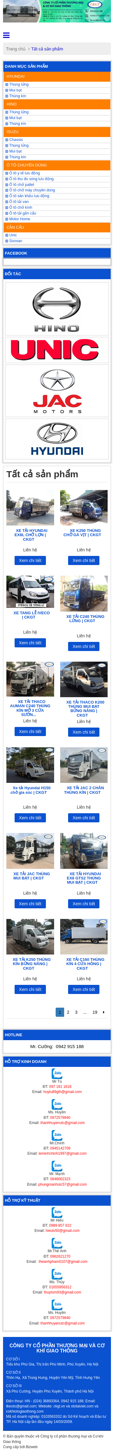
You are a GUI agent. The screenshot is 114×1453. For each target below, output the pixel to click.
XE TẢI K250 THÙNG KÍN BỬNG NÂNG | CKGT (32, 964)
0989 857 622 (60, 1225)
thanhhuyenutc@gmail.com (62, 1123)
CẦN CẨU (15, 227)
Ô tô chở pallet (19, 185)
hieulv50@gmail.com (63, 1231)
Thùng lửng (17, 145)
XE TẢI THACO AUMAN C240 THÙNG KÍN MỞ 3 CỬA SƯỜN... (30, 708)
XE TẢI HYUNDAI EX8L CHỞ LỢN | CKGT (31, 535)
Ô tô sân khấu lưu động (27, 196)
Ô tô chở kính (18, 207)
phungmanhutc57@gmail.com (62, 1184)
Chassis (14, 140)
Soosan (13, 241)
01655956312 (60, 1287)
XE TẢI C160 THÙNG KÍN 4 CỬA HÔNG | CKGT (85, 964)
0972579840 (60, 1117)
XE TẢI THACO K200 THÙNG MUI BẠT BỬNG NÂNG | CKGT (85, 709)
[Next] (104, 1012)
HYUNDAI (16, 76)
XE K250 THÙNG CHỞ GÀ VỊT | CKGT (82, 532)
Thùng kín (15, 96)
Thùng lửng (17, 84)
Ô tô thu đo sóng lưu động (29, 179)
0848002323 (60, 1179)
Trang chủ (16, 48)
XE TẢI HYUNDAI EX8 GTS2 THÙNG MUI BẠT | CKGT (84, 878)
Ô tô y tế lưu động (22, 173)
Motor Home (17, 219)
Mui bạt (13, 90)
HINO (12, 104)
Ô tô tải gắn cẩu (20, 213)
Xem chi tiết (30, 560)
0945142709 (60, 1148)
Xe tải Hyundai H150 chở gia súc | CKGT (31, 790)
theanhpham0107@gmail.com (63, 1261)
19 (94, 1012)
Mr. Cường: (57, 1046)
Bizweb (32, 1447)
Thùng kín (15, 157)
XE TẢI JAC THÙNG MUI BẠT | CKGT (31, 876)
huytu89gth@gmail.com (62, 1092)
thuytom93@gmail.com (62, 1292)
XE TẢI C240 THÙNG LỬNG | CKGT (85, 618)
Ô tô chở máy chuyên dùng (30, 190)
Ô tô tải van (17, 202)
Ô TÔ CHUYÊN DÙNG (27, 165)
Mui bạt (13, 151)
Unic (11, 235)
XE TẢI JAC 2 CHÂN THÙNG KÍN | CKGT (84, 790)
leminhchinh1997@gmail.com (63, 1153)
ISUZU (13, 131)
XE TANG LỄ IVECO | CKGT (32, 615)
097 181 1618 (60, 1087)
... (85, 1012)
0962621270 (60, 1256)
